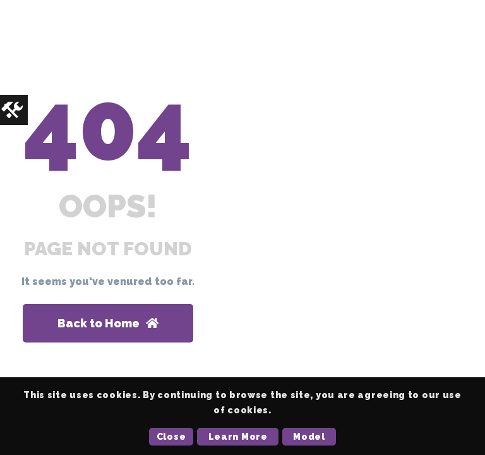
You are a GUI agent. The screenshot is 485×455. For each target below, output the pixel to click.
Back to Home (108, 323)
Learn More (238, 437)
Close (171, 437)
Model (309, 437)
